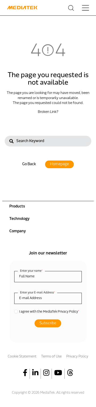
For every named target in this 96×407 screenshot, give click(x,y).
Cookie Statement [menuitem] (22, 356)
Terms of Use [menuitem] (51, 356)
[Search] (48, 141)
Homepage (59, 164)
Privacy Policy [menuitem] (77, 356)
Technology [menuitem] (19, 219)
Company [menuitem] (17, 231)
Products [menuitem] (17, 206)
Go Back (29, 164)
